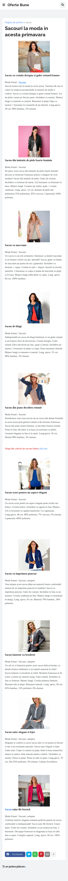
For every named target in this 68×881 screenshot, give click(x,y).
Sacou (8, 809)
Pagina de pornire (14, 22)
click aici (43, 448)
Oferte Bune (18, 5)
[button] (4, 5)
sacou (28, 22)
